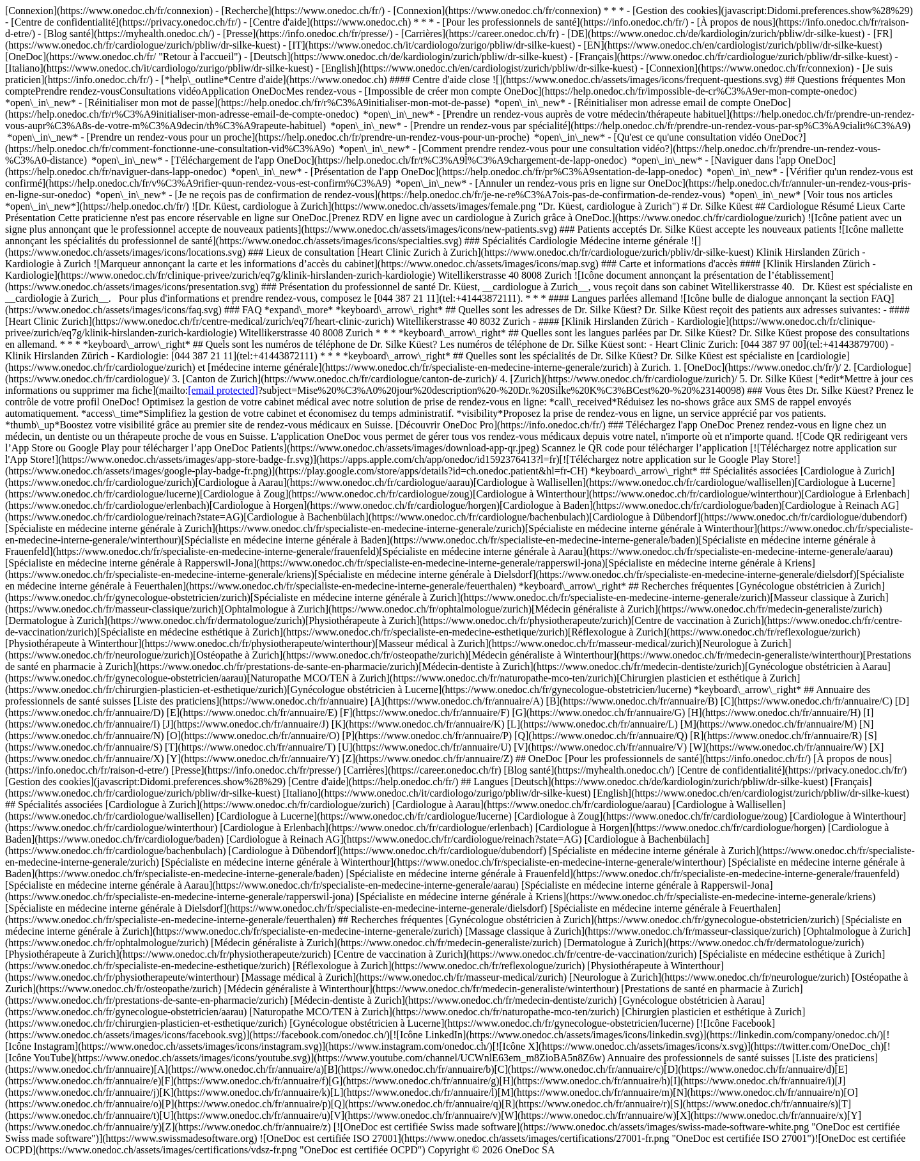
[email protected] (223, 390)
